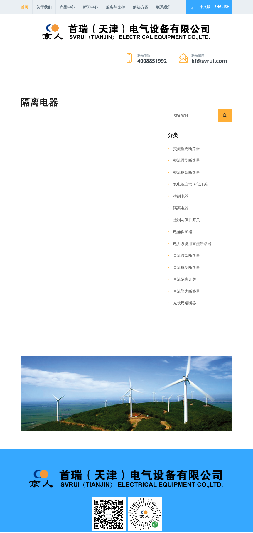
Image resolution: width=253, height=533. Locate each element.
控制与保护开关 (184, 220)
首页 (24, 7)
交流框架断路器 (184, 173)
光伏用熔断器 (182, 303)
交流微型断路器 (184, 161)
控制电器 (178, 197)
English (222, 6)
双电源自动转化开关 (188, 185)
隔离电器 (178, 208)
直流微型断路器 (184, 256)
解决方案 (140, 7)
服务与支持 (115, 7)
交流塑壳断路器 (184, 149)
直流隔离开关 (182, 280)
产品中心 (67, 7)
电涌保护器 (180, 232)
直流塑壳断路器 (184, 292)
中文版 (205, 6)
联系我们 (163, 7)
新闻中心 (90, 7)
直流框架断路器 (184, 268)
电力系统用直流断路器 (189, 244)
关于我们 (44, 7)
